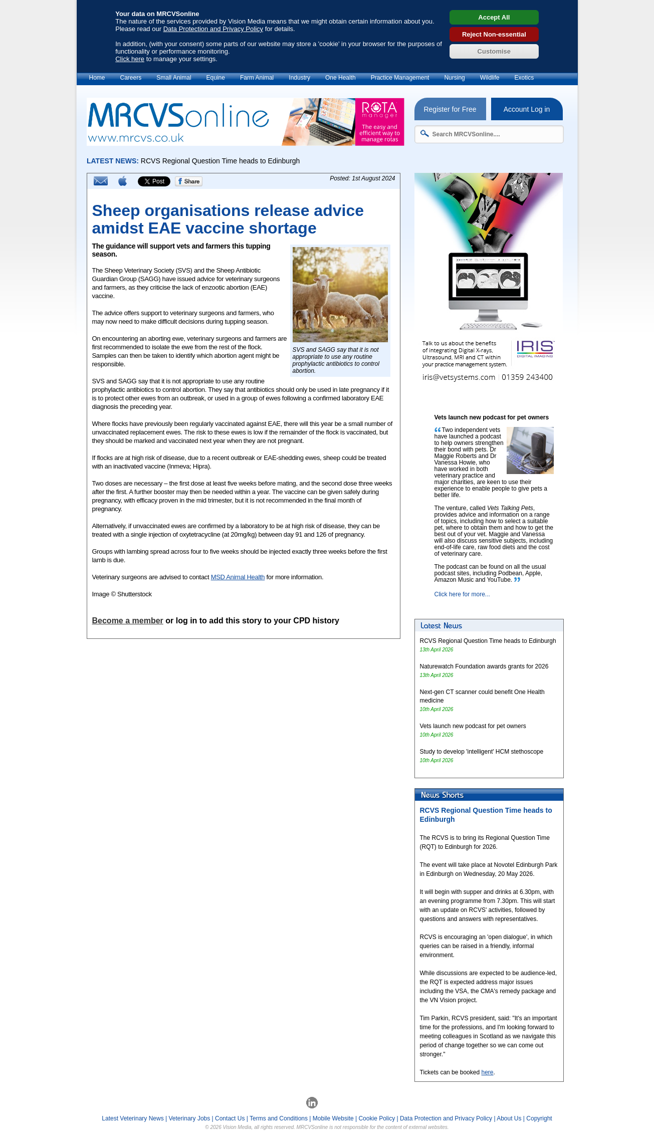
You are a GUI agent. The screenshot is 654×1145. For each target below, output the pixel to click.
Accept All (494, 17)
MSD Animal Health (238, 577)
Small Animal (173, 77)
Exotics (524, 77)
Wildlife (490, 77)
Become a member (127, 620)
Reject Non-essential (494, 34)
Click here (129, 59)
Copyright (539, 1118)
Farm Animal (257, 77)
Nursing (454, 77)
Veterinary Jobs (189, 1118)
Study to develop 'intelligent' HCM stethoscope (482, 751)
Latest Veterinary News (132, 1118)
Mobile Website (333, 1118)
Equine (215, 77)
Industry (299, 77)
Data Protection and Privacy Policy (213, 29)
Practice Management (400, 77)
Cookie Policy (376, 1118)
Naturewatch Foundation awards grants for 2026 (484, 666)
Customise (494, 51)
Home (97, 77)
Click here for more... (462, 594)
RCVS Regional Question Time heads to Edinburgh (488, 640)
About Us (509, 1118)
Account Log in (527, 109)
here (487, 1072)
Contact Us (230, 1118)
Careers (131, 77)
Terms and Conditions (279, 1118)
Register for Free (449, 109)
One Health (340, 77)
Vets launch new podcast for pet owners (473, 726)
